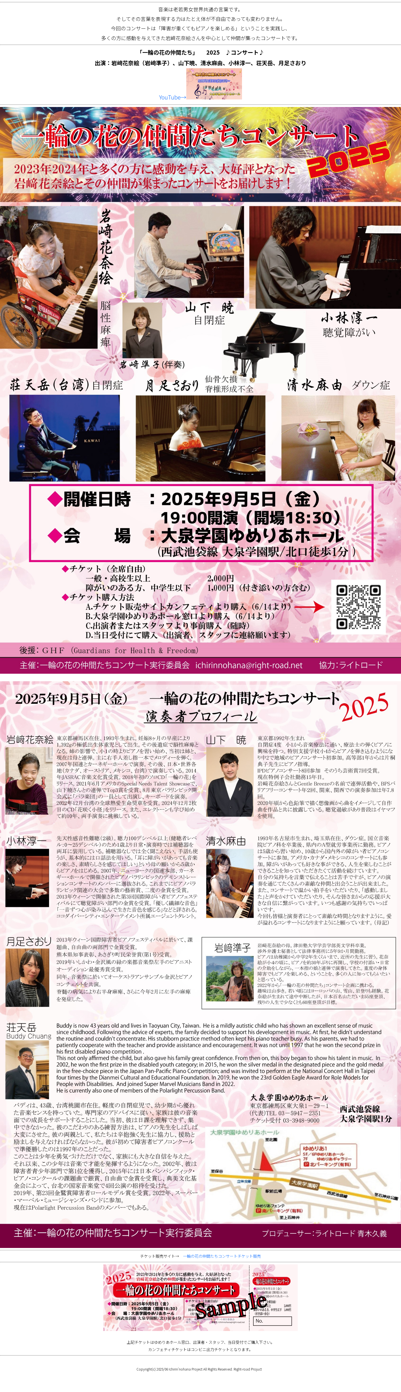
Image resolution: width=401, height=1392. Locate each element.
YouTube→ (200, 97)
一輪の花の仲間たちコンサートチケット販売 (222, 1256)
